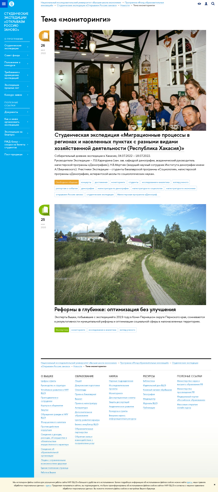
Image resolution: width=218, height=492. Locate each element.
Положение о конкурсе (12, 64)
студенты (133, 182)
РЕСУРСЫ (149, 376)
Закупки (44, 409)
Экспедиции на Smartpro (13, 133)
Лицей (78, 380)
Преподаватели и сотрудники (49, 399)
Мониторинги (116, 393)
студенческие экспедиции (100, 194)
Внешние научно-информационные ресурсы (122, 417)
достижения (101, 182)
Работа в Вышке (48, 472)
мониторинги (118, 182)
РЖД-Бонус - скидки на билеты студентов (14, 144)
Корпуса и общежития (52, 405)
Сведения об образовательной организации (49, 452)
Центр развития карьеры (87, 419)
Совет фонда (12, 55)
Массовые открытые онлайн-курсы (187, 406)
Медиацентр (149, 398)
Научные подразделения (121, 380)
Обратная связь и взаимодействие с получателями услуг (85, 440)
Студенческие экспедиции (12, 47)
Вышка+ (78, 398)
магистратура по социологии (147, 188)
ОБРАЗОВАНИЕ (84, 376)
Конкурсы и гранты (118, 411)
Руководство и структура (53, 385)
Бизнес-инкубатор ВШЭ (86, 424)
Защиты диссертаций (119, 402)
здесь (189, 482)
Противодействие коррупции (50, 428)
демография (87, 188)
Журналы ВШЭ (150, 403)
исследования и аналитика (155, 182)
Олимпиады (80, 389)
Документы (11, 112)
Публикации (149, 407)
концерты (86, 182)
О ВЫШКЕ (47, 376)
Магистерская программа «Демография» (138, 194)
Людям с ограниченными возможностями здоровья (54, 462)
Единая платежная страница (54, 467)
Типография (149, 394)
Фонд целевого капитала (53, 422)
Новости (77, 366)
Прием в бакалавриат (85, 394)
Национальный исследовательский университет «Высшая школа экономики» (79, 362)
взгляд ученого (181, 182)
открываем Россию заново (69, 194)
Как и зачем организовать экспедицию (11, 121)
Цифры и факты (48, 380)
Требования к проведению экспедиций (12, 75)
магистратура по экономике (181, 188)
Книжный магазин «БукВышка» (157, 389)
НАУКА (113, 376)
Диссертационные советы (122, 397)
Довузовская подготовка (87, 385)
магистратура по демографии (113, 188)
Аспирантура (81, 407)
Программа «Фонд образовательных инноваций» (144, 362)
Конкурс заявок (13, 94)
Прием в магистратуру (86, 403)
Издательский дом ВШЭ (154, 385)
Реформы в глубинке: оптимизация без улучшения (115, 309)
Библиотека (149, 380)
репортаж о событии (67, 188)
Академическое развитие (121, 406)
